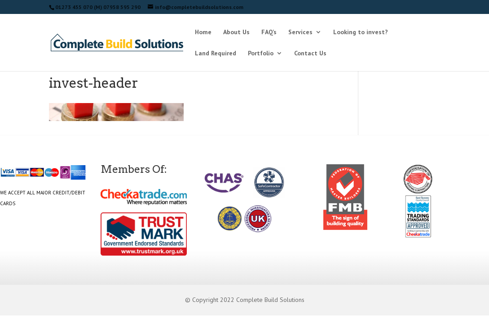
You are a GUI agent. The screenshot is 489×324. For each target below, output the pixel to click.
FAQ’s (269, 32)
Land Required (215, 53)
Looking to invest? (360, 32)
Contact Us (310, 53)
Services (300, 32)
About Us (236, 32)
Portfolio (260, 53)
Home (203, 32)
